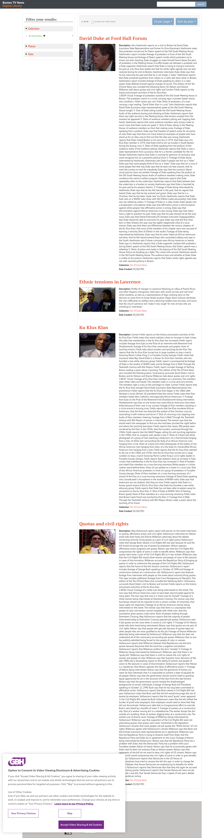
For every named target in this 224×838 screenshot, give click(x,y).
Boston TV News (14, 4)
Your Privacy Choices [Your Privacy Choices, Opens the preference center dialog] (23, 813)
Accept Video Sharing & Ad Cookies (81, 824)
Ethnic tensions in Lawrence (110, 282)
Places (31, 46)
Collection (33, 28)
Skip (69, 813)
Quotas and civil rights (103, 524)
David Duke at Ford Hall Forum (113, 38)
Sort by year (185, 21)
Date (30, 54)
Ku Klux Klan (93, 327)
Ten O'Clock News (138, 265)
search (200, 4)
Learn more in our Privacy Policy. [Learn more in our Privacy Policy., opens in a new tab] (74, 803)
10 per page (162, 21)
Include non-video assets (104, 21)
